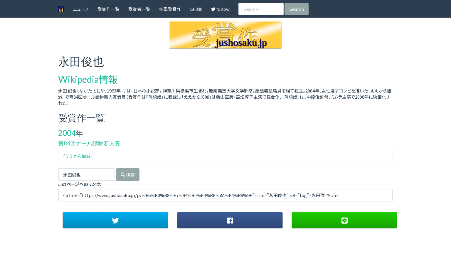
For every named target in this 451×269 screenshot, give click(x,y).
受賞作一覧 (108, 9)
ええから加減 (77, 156)
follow (220, 9)
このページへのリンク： (80, 184)
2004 (67, 133)
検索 (128, 175)
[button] (115, 220)
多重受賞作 (170, 9)
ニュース (81, 9)
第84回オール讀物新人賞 (89, 143)
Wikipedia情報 (88, 79)
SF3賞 (196, 9)
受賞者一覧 (139, 9)
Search (296, 9)
